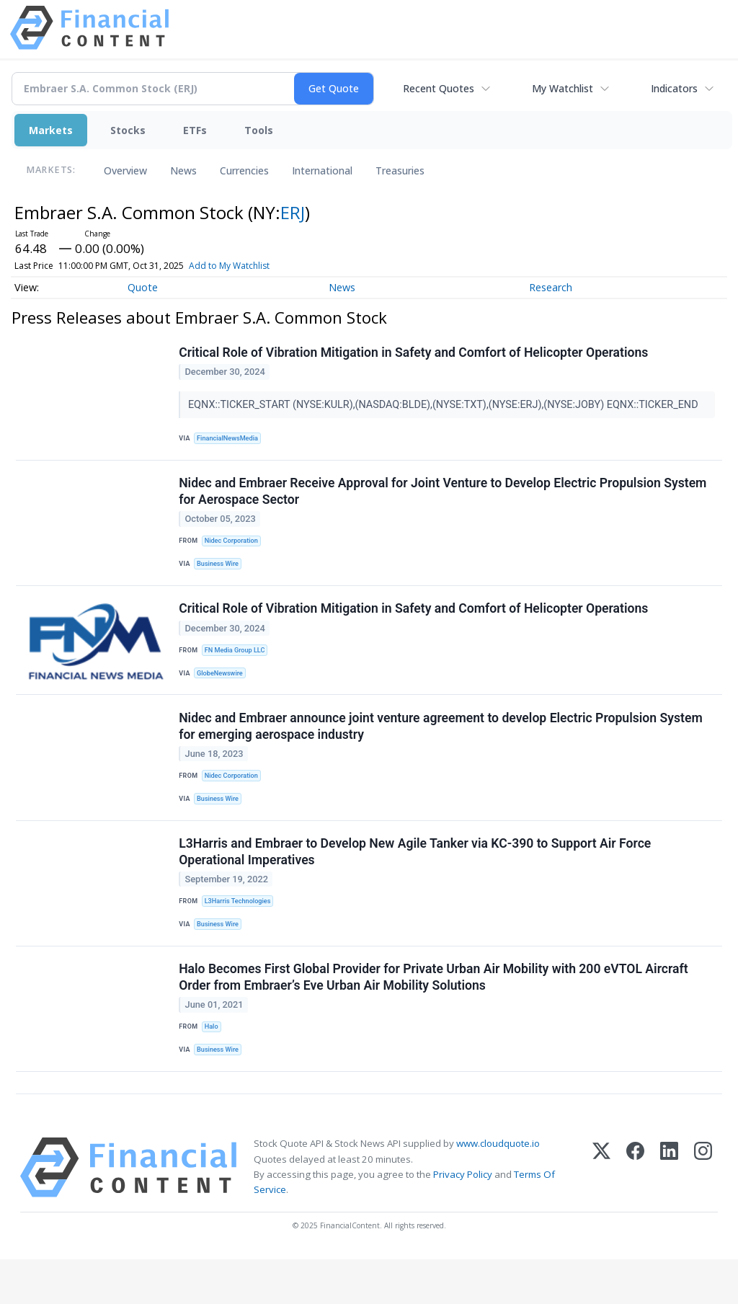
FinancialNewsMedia (231, 440)
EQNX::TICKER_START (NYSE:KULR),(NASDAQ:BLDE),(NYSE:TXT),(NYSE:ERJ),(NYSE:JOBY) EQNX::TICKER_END (446, 405)
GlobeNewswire (223, 689)
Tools (258, 130)
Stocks (128, 130)
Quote (143, 287)
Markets (51, 130)
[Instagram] (703, 1212)
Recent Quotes (438, 88)
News (183, 170)
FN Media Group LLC (238, 665)
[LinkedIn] (669, 1212)
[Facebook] (635, 1212)
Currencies (244, 170)
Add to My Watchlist (229, 266)
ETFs (195, 130)
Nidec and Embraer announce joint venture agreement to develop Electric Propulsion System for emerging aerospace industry (442, 747)
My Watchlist (562, 88)
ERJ (292, 212)
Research (550, 287)
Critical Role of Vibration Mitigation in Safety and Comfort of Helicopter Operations (414, 354)
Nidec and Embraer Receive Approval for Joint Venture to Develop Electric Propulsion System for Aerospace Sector (444, 498)
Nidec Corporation (234, 549)
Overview (125, 170)
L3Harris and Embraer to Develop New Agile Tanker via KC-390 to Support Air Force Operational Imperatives (416, 879)
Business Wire (221, 573)
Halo (213, 1063)
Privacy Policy (462, 1218)
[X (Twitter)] (601, 1212)
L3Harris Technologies (240, 930)
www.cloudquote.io (498, 1188)
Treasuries (399, 170)
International (322, 170)
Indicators (674, 88)
